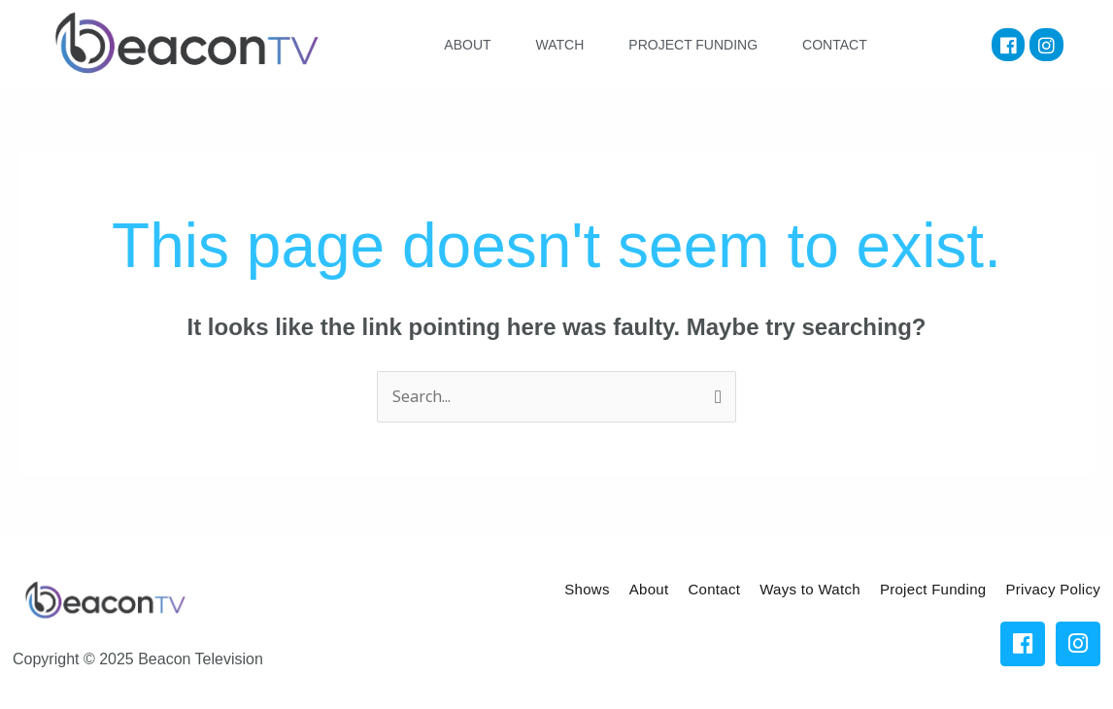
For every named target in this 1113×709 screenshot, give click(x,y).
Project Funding (933, 589)
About (649, 589)
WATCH (560, 44)
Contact (714, 589)
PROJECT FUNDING (693, 44)
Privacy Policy (1052, 589)
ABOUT (467, 44)
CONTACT (834, 44)
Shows (587, 589)
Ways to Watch (809, 589)
